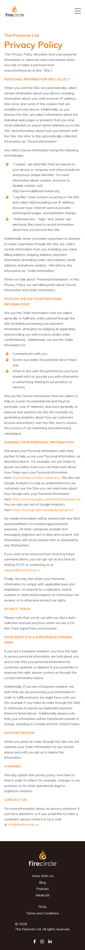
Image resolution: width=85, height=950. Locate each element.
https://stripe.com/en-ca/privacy (35, 477)
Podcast (42, 889)
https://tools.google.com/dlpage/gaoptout (42, 510)
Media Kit (43, 895)
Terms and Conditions (42, 913)
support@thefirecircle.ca (22, 570)
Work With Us (42, 876)
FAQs (42, 907)
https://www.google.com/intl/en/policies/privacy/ (47, 499)
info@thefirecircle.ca (23, 824)
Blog (42, 882)
